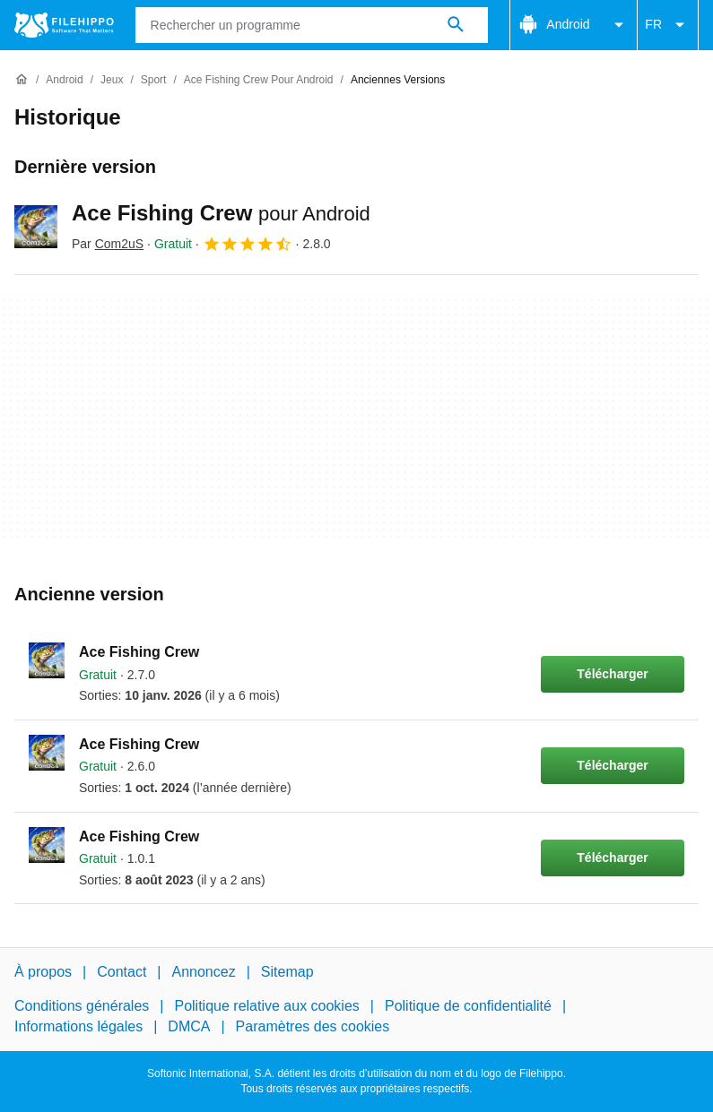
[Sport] (154, 80)
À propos (43, 971)
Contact (121, 971)
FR (668, 25)
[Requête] (312, 25)
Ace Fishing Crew (221, 213)
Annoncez (204, 971)
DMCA (189, 1026)
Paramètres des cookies (313, 1026)
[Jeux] (111, 80)
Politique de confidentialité (468, 1006)
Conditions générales (81, 1006)
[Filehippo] (64, 25)
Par (107, 244)
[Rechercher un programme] (456, 25)
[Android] (64, 80)
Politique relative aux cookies (266, 1006)
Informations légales (78, 1026)
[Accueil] (21, 80)
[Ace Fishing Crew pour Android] (259, 80)
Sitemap (287, 971)
